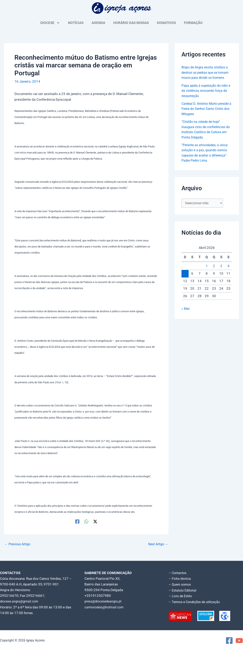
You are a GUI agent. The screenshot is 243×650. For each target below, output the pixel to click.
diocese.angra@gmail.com (20, 601)
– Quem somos (180, 584)
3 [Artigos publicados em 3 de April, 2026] (221, 272)
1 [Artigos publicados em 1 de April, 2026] (207, 272)
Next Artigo (157, 544)
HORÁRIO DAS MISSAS (131, 23)
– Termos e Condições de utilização (196, 601)
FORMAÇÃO (193, 23)
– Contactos (178, 573)
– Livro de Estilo (181, 596)
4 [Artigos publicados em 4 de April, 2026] (228, 272)
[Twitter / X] (95, 521)
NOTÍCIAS (75, 23)
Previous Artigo (18, 544)
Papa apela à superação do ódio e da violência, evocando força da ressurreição (206, 96)
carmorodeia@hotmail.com (105, 607)
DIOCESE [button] (50, 23)
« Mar (185, 315)
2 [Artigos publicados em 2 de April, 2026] (214, 272)
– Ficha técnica (180, 579)
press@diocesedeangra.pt (104, 601)
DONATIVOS (166, 23)
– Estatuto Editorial (184, 590)
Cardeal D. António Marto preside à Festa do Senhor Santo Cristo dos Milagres (206, 114)
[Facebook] (77, 521)
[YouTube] (239, 640)
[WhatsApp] (86, 521)
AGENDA (98, 23)
